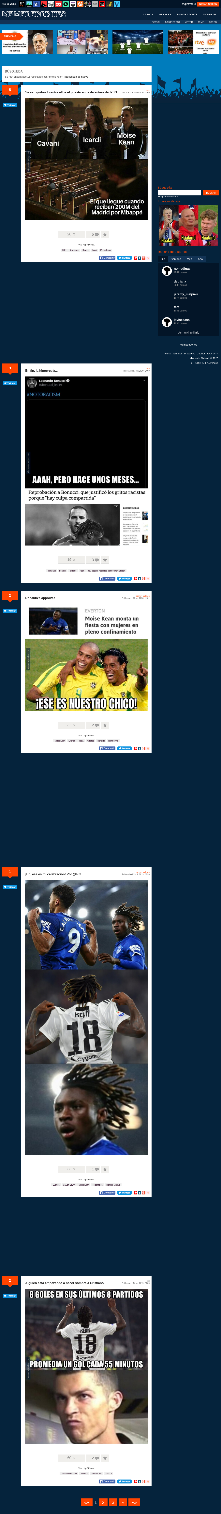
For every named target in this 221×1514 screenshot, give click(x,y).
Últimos (147, 14)
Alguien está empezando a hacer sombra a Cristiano (64, 1283)
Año (200, 259)
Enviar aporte (187, 14)
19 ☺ (71, 560)
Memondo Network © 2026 (204, 358)
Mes (189, 259)
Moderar (209, 14)
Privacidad (189, 353)
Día (163, 259)
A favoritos (105, 234)
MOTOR (189, 22)
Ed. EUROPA (197, 363)
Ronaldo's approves (40, 598)
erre (148, 90)
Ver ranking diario (188, 332)
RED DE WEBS (9, 4)
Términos (178, 353)
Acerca (167, 353)
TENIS (201, 22)
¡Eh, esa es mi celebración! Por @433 (53, 874)
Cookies (201, 353)
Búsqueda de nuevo (76, 76)
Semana (176, 259)
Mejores (165, 14)
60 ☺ (71, 1458)
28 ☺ (71, 234)
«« (87, 1502)
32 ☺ (71, 725)
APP (215, 353)
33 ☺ (71, 1169)
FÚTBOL (156, 22)
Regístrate (187, 4)
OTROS (213, 22)
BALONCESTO (172, 22)
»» (134, 1502)
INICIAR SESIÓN (208, 4)
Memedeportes (188, 344)
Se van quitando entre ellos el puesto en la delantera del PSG (71, 92)
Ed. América (211, 363)
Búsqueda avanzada (168, 196)
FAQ (209, 353)
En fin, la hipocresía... (41, 370)
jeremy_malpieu (143, 596)
